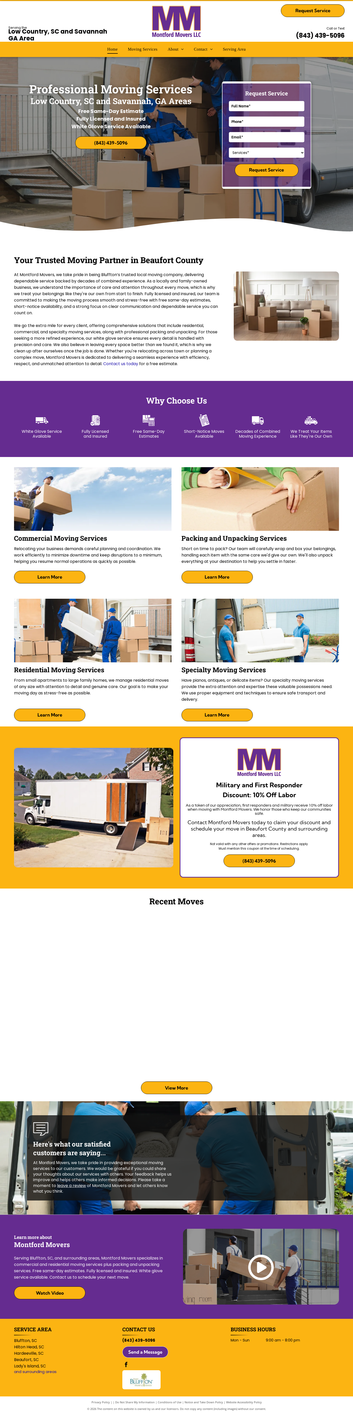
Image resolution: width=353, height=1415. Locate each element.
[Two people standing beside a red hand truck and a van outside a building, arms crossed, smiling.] (217, 954)
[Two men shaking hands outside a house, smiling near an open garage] (55, 954)
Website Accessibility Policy (244, 1402)
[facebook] (126, 1365)
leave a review (71, 1186)
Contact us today (120, 364)
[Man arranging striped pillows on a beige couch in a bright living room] (217, 1035)
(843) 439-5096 (320, 35)
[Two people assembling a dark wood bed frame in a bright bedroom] (55, 1035)
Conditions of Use (169, 1402)
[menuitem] (112, 49)
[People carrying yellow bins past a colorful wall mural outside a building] (136, 1035)
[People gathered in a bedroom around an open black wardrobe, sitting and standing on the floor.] (298, 954)
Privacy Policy (100, 1402)
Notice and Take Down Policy (204, 1402)
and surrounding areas (35, 1371)
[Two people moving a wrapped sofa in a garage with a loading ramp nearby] (298, 1035)
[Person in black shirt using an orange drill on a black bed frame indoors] (136, 954)
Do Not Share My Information (135, 1402)
